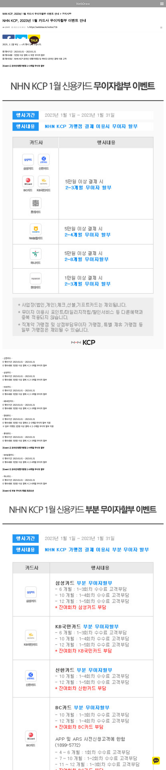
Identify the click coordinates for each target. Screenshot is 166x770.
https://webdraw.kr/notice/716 (43, 27)
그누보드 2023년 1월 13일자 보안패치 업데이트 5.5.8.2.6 (37, 758)
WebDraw (83, 3)
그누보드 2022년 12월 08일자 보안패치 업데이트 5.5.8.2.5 (37, 764)
